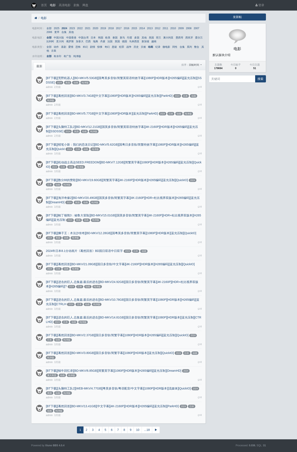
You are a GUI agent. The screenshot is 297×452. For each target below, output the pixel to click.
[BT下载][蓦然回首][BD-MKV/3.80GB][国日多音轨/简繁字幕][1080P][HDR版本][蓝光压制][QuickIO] (110, 353)
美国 (151, 37)
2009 (181, 28)
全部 (49, 28)
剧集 (76, 5)
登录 (259, 5)
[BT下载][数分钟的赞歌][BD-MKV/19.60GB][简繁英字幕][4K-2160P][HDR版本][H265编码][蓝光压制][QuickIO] (117, 180)
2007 (196, 28)
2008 (188, 28)
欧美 (107, 37)
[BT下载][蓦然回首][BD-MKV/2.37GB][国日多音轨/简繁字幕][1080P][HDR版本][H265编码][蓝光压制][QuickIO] (117, 335)
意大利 (60, 41)
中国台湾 (83, 37)
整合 (196, 46)
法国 (109, 41)
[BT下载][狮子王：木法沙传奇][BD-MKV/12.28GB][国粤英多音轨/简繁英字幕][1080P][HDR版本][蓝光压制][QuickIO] (121, 233)
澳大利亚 (168, 37)
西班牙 (189, 37)
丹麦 (102, 41)
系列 (189, 46)
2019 (103, 28)
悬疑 (114, 46)
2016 (126, 28)
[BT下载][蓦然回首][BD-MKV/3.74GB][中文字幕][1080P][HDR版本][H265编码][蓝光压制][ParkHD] (109, 95)
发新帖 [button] (237, 17)
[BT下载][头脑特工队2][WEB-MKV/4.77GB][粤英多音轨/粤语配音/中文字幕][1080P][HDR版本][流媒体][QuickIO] (118, 388)
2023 (72, 28)
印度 (129, 37)
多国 (136, 37)
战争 (128, 46)
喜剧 (63, 46)
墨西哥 (179, 37)
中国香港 (71, 37)
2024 (64, 28)
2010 (173, 28)
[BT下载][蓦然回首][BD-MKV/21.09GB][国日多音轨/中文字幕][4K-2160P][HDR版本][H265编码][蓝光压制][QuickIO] (120, 264)
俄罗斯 (70, 41)
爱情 (70, 46)
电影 (53, 5)
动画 (150, 46)
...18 (147, 430)
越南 (153, 41)
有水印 (57, 56)
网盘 (85, 5)
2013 (150, 28)
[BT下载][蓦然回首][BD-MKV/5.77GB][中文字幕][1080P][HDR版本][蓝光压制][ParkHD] (102, 113)
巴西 (88, 41)
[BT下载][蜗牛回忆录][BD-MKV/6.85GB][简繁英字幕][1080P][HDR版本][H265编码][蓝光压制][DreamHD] (113, 370)
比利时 (50, 41)
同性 (174, 46)
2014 (142, 28)
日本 (93, 37)
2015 (134, 28)
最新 (39, 66)
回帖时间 (194, 64)
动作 (56, 46)
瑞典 (95, 41)
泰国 (115, 37)
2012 (157, 28)
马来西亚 (134, 41)
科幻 (85, 46)
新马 (122, 37)
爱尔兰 (199, 37)
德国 (124, 41)
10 (138, 430)
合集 (64, 32)
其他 (71, 32)
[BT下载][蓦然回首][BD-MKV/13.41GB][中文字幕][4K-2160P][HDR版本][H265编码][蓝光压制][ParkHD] (112, 406)
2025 (56, 28)
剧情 (92, 46)
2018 (111, 28)
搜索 (260, 79)
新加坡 (145, 41)
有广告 (67, 56)
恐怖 (78, 46)
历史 (136, 46)
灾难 (143, 46)
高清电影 (65, 5)
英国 (117, 41)
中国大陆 (59, 37)
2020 (95, 28)
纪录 (157, 46)
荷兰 (158, 37)
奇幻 (107, 46)
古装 (53, 50)
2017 (119, 28)
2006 (49, 32)
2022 (80, 28)
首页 (44, 5)
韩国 (100, 37)
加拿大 (79, 41)
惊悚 (99, 46)
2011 (165, 28)
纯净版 (77, 56)
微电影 (166, 46)
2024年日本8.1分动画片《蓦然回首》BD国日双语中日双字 (84, 251)
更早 (56, 32)
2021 (87, 28)
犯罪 (121, 46)
